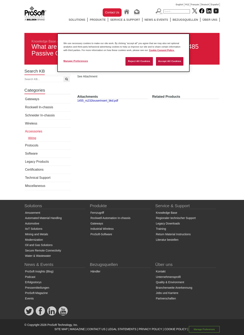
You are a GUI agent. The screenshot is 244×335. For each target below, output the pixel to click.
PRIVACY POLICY (150, 329)
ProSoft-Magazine (36, 293)
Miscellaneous (35, 186)
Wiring (32, 138)
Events (29, 298)
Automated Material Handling (43, 218)
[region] (123, 53)
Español (215, 4)
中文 (187, 4)
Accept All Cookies (169, 61)
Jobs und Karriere (167, 293)
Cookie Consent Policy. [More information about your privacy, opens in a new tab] (161, 50)
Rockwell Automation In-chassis (110, 218)
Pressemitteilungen (37, 287)
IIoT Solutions (33, 228)
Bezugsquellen (185, 19)
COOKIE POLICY (175, 329)
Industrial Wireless (102, 228)
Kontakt (160, 271)
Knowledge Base (44, 41)
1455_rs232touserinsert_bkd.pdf (97, 100)
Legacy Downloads (168, 223)
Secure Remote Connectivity (43, 250)
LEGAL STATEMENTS (122, 329)
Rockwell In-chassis (39, 107)
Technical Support (37, 177)
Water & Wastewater (38, 255)
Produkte (98, 19)
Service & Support (125, 19)
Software (31, 153)
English (179, 4)
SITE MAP (61, 329)
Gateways (32, 99)
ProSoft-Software (101, 234)
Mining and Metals (36, 234)
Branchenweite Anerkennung (174, 287)
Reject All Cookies (139, 61)
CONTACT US (96, 329)
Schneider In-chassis (40, 115)
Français (195, 4)
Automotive (32, 223)
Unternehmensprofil (168, 277)
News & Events (156, 19)
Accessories (33, 131)
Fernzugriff (97, 212)
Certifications (34, 169)
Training (161, 228)
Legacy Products (37, 161)
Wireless (31, 123)
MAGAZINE (77, 329)
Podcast (30, 277)
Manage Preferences (204, 329)
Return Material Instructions (173, 234)
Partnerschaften (166, 298)
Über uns (210, 19)
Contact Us (112, 12)
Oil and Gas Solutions (38, 245)
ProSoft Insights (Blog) (39, 271)
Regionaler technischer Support (176, 218)
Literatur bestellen (167, 239)
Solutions (77, 19)
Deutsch (205, 4)
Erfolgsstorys (33, 282)
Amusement (32, 212)
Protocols (31, 145)
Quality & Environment (170, 282)
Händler (95, 271)
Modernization (34, 239)
